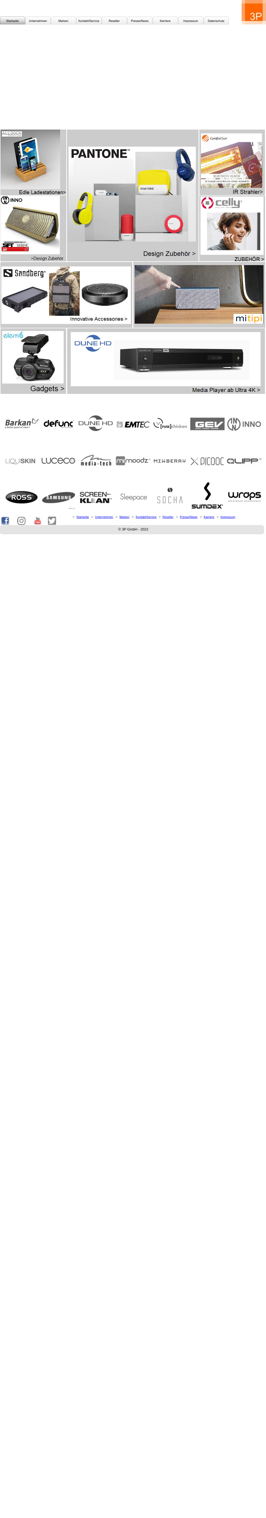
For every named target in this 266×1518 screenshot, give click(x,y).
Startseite (82, 517)
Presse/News (188, 517)
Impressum (227, 517)
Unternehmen (104, 517)
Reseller (168, 517)
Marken (124, 517)
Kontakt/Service (146, 517)
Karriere (209, 517)
